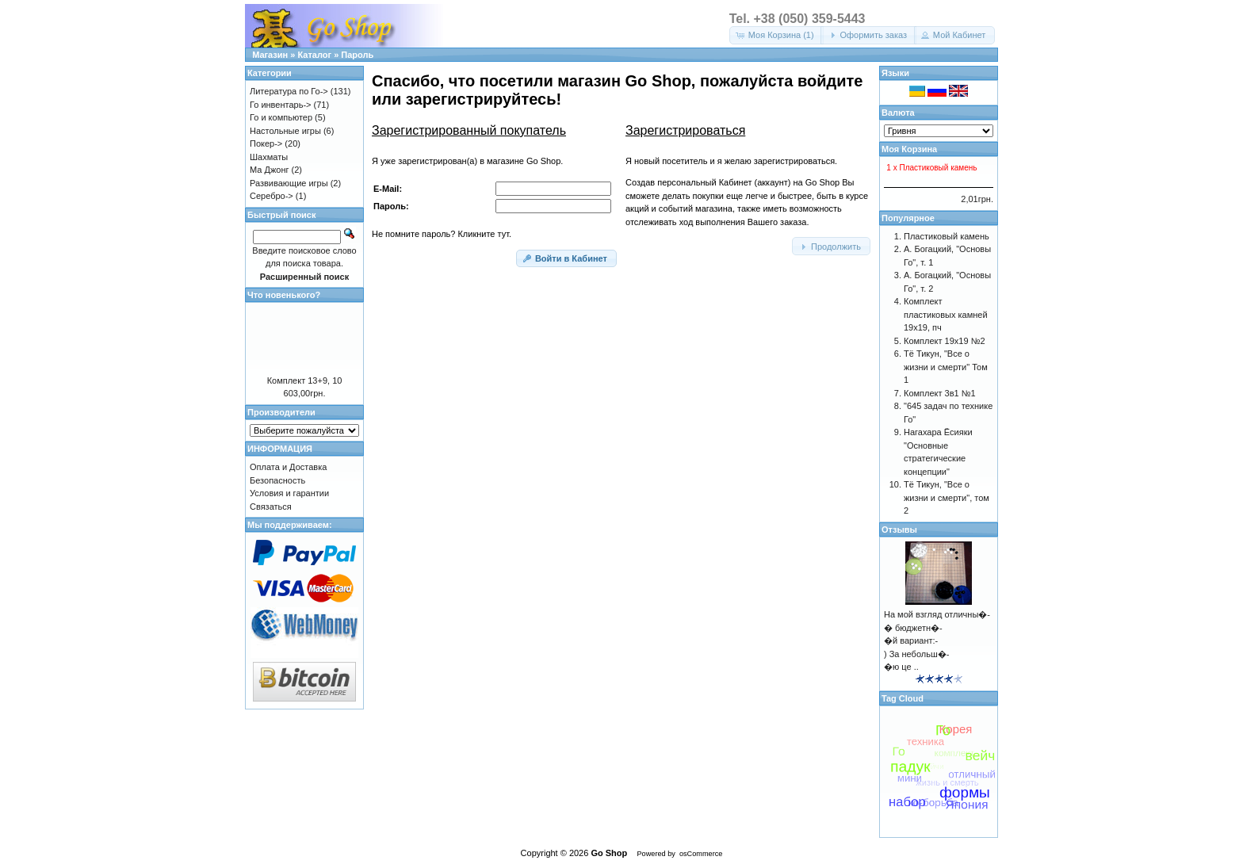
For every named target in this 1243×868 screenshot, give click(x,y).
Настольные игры (285, 131)
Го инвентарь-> (281, 104)
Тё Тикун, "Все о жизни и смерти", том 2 (946, 497)
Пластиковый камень (946, 236)
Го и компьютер (281, 117)
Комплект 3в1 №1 (940, 393)
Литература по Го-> (289, 91)
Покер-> (266, 143)
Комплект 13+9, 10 (304, 380)
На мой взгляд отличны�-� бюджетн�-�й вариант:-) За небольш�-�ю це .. (937, 640)
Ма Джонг (269, 169)
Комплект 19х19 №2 (944, 341)
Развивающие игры (289, 183)
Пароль (357, 54)
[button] (776, 35)
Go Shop (609, 853)
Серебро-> (271, 196)
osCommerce (700, 854)
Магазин (270, 54)
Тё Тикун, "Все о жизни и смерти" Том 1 (946, 366)
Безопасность (277, 480)
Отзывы (899, 529)
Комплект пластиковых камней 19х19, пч (946, 314)
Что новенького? (283, 295)
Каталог (314, 54)
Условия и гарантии (289, 493)
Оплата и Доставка (288, 467)
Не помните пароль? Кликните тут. (441, 234)
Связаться (271, 506)
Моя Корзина (909, 149)
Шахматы (269, 157)
